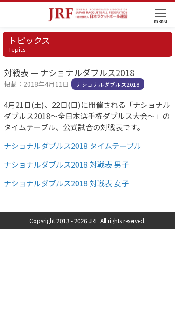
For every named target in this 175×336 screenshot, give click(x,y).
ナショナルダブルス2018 (108, 84)
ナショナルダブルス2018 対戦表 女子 (66, 183)
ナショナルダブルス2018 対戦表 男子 (66, 164)
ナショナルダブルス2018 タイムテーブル (72, 145)
